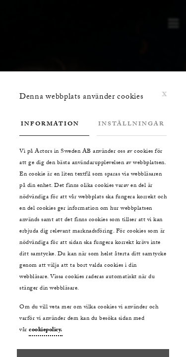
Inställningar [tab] (131, 124)
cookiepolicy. (45, 330)
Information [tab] (50, 124)
